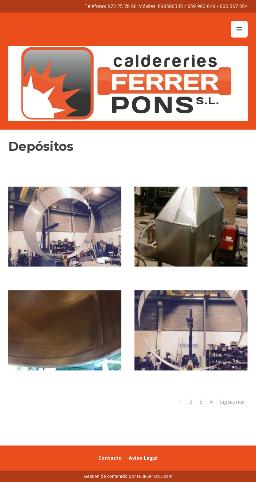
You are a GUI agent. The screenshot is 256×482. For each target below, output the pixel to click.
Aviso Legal (143, 458)
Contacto (110, 458)
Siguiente (231, 402)
